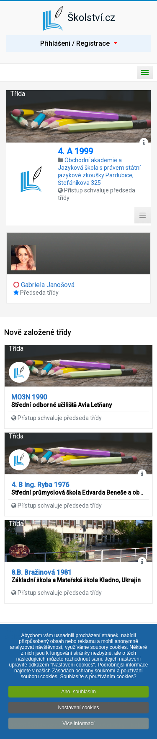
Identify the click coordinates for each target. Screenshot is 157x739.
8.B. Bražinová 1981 (41, 572)
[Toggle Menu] (142, 215)
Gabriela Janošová (48, 285)
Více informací (78, 725)
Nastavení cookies (78, 709)
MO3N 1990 (29, 397)
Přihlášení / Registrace (78, 43)
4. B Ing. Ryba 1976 (40, 485)
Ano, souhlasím (78, 693)
